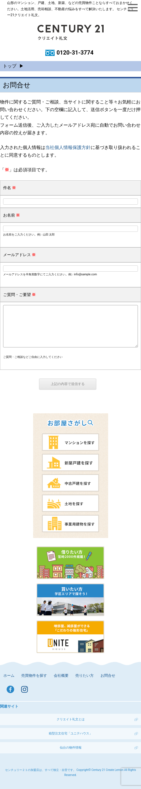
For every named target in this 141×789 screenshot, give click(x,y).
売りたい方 (84, 675)
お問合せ (108, 675)
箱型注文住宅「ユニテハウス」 (70, 733)
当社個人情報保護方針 (68, 147)
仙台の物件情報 (71, 747)
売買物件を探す (34, 675)
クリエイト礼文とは (71, 719)
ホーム (8, 675)
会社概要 (61, 675)
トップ (9, 66)
